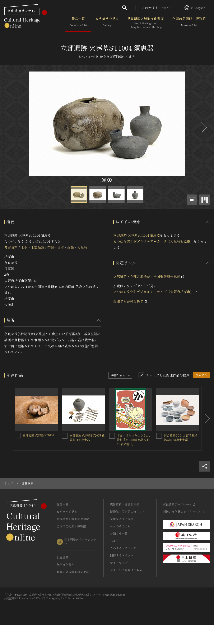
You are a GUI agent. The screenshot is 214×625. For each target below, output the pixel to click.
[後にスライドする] (203, 127)
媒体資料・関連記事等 (124, 504)
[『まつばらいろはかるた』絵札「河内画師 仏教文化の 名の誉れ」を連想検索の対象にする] (112, 436)
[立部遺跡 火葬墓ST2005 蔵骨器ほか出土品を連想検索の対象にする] (65, 436)
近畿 (70, 247)
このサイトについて (157, 7)
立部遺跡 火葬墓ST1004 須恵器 (136, 235)
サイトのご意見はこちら (126, 570)
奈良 (50, 247)
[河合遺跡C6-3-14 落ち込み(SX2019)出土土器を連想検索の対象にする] (159, 436)
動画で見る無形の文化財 (73, 572)
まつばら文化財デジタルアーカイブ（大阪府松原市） (153, 241)
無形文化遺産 (65, 564)
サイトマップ (118, 563)
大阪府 (82, 247)
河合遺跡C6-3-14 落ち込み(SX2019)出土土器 (181, 437)
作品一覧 (78, 22)
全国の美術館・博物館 (189, 22)
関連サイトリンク (121, 555)
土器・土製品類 (32, 247)
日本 (60, 247)
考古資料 (11, 247)
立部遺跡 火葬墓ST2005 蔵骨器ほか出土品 (87, 437)
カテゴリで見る (107, 22)
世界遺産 (62, 557)
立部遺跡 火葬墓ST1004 (38, 435)
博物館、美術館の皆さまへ (127, 512)
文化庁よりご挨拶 (121, 519)
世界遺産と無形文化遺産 (145, 22)
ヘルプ (114, 541)
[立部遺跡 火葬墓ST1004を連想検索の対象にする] (17, 435)
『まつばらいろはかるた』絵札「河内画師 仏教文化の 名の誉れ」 (134, 439)
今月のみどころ (120, 526)
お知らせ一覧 (118, 533)
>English (195, 7)
